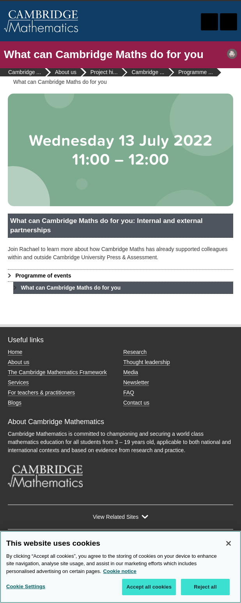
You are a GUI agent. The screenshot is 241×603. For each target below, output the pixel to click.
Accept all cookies (149, 587)
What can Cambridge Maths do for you (70, 288)
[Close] (228, 543)
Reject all (205, 587)
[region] (120, 567)
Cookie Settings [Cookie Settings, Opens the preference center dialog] (25, 586)
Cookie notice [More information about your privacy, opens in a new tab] (119, 571)
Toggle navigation (228, 21)
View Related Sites (115, 517)
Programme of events (43, 275)
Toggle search (209, 21)
